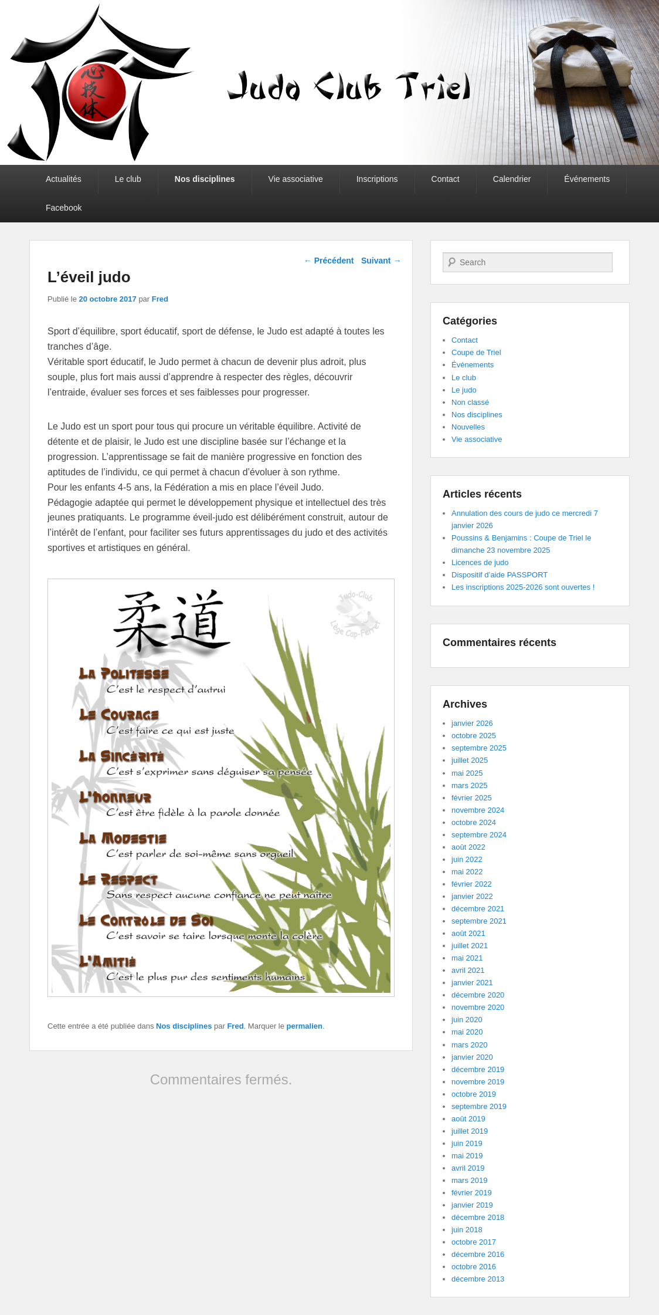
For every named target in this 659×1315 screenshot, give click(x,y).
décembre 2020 (477, 995)
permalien (304, 1026)
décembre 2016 (477, 1254)
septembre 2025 (479, 747)
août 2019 (468, 1118)
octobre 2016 (473, 1266)
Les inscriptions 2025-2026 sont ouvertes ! (523, 587)
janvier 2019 (472, 1205)
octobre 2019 (473, 1094)
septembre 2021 (479, 921)
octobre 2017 (473, 1242)
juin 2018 (467, 1229)
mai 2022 (467, 871)
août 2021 (468, 933)
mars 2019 (469, 1180)
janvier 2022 (472, 896)
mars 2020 (469, 1044)
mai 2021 (467, 958)
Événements (587, 179)
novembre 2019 (477, 1081)
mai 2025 (467, 773)
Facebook (63, 207)
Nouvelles (468, 426)
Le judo (464, 390)
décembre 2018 (477, 1217)
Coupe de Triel (476, 352)
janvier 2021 (472, 982)
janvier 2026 (472, 723)
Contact (446, 179)
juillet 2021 (469, 945)
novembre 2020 (477, 1007)
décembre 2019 (477, 1069)
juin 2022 (467, 859)
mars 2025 (469, 785)
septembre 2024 (479, 834)
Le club (128, 179)
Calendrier (512, 179)
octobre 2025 (473, 735)
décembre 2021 (477, 908)
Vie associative (296, 179)
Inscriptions (377, 179)
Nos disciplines (205, 179)
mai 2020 (467, 1031)
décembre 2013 (477, 1279)
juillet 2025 (469, 760)
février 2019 (471, 1192)
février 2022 (471, 884)
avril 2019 (467, 1168)
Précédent (329, 260)
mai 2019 (467, 1155)
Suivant (381, 260)
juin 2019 (467, 1143)
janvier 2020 (472, 1057)
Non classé (470, 402)
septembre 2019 (479, 1106)
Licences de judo (480, 562)
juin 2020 (467, 1019)
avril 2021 (467, 970)
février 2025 (471, 797)
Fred (160, 299)
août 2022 (468, 847)
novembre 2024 (477, 810)
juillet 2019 (469, 1131)
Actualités (63, 179)
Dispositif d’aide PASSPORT (499, 574)
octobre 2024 (473, 822)
